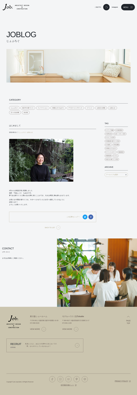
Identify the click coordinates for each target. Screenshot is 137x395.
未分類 (26, 112)
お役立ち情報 (101, 108)
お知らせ (112, 108)
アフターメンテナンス (75, 108)
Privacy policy (121, 381)
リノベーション (43, 108)
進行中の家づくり (27, 108)
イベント (89, 108)
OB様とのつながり (58, 108)
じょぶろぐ (14, 108)
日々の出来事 (15, 112)
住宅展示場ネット (67, 385)
